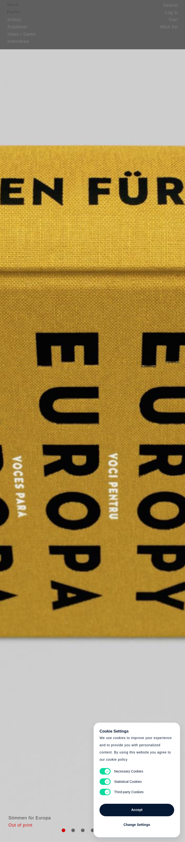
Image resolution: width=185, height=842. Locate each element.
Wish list (169, 30)
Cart (173, 22)
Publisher (17, 30)
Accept (137, 808)
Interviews (18, 44)
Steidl (13, 8)
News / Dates (21, 37)
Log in (171, 15)
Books (13, 15)
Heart (60, 420)
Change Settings (137, 823)
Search (170, 8)
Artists (14, 22)
